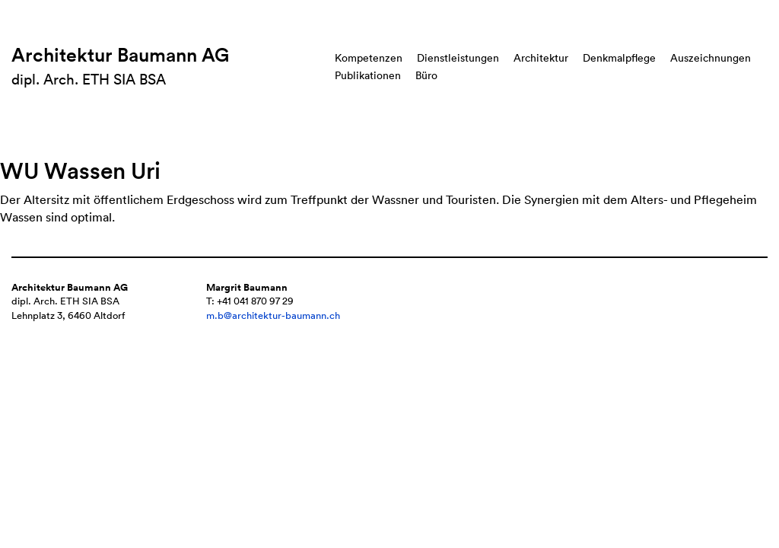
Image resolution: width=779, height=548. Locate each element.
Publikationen (368, 75)
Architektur (541, 58)
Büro (426, 75)
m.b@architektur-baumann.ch (273, 315)
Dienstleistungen (458, 58)
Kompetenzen (368, 58)
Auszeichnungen (710, 58)
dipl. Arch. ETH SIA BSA (88, 79)
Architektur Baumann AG (120, 55)
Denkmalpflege (619, 58)
